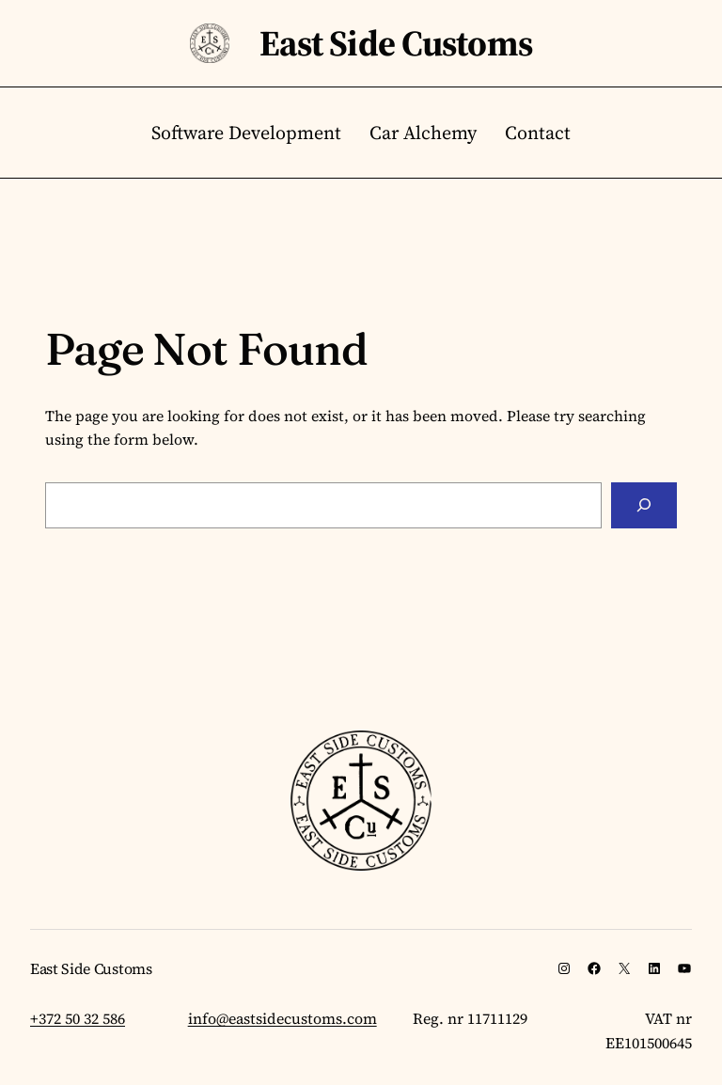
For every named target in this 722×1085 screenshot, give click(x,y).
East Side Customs (395, 43)
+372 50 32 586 (77, 1018)
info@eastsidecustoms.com (282, 1018)
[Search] (644, 505)
